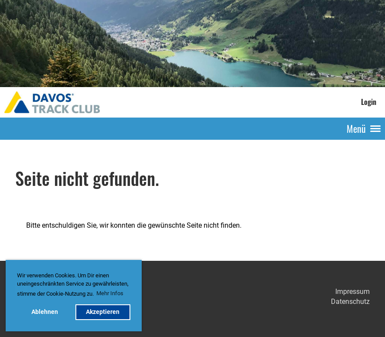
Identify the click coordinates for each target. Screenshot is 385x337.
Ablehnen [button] (44, 312)
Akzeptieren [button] (102, 312)
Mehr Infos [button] (109, 293)
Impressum (352, 291)
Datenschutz (350, 301)
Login (368, 102)
